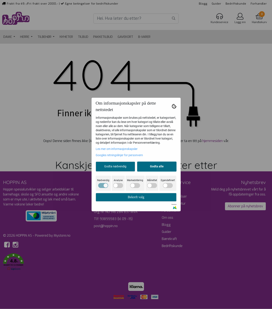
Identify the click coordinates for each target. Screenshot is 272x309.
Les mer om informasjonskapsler (117, 149)
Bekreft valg (136, 197)
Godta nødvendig (115, 166)
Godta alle (157, 166)
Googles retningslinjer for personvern (119, 155)
